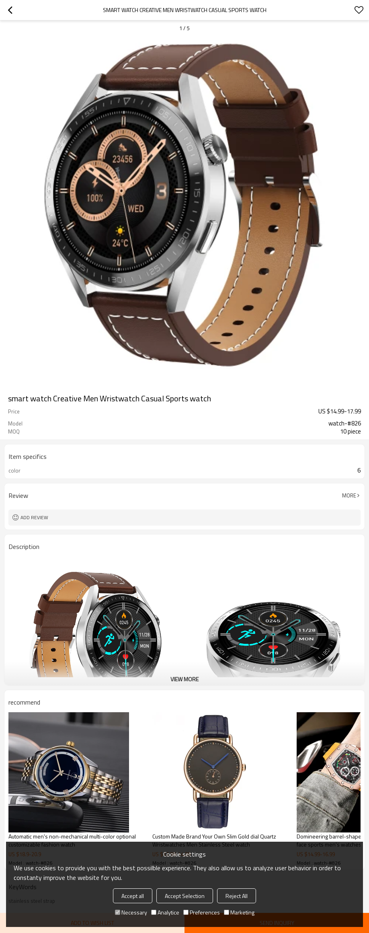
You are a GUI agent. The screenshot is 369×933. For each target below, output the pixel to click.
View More (184, 679)
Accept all (132, 896)
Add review (34, 517)
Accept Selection (185, 896)
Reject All (237, 896)
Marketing (239, 912)
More (349, 495)
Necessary (131, 912)
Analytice (165, 912)
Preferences (201, 912)
